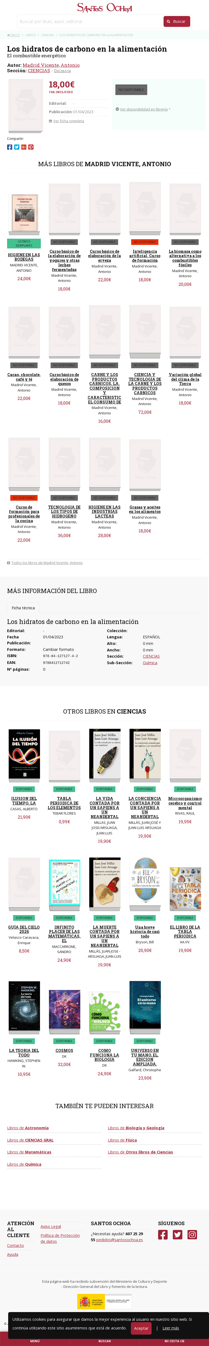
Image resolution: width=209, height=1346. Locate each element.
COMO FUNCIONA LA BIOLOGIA (104, 1055)
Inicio (13, 35)
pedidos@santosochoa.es (119, 1239)
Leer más (170, 1328)
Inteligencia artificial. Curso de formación (144, 256)
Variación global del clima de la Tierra (185, 379)
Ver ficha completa (66, 120)
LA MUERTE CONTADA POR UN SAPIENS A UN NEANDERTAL (104, 936)
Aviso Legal (51, 1226)
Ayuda (12, 1254)
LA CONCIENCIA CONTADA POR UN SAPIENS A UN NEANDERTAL (144, 807)
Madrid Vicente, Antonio (51, 65)
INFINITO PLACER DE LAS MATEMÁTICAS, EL (64, 934)
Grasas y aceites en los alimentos (145, 509)
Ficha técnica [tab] (23, 607)
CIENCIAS (39, 70)
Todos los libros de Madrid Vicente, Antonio (45, 562)
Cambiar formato (58, 649)
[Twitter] (177, 1234)
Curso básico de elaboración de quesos (64, 379)
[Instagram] (192, 1234)
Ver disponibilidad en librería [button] (142, 109)
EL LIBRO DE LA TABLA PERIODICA (185, 932)
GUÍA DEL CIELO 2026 (24, 929)
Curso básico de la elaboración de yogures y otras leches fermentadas (64, 260)
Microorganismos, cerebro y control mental (186, 803)
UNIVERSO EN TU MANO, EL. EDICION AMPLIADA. (145, 1057)
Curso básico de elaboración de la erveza (104, 256)
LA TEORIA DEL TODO (24, 1053)
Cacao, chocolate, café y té (24, 377)
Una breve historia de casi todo (145, 932)
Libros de (28, 1127)
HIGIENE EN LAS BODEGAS (24, 257)
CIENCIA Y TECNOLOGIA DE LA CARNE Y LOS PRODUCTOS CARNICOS (145, 383)
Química (62, 70)
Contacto (15, 1245)
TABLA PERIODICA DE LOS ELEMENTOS (64, 803)
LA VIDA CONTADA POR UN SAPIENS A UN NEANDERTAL (104, 807)
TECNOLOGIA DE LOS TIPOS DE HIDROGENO (64, 512)
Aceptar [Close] (141, 1328)
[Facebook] (163, 1234)
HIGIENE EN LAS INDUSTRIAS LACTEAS (104, 512)
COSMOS (64, 1050)
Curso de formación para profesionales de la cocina (24, 514)
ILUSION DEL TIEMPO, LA (24, 801)
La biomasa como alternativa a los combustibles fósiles (185, 258)
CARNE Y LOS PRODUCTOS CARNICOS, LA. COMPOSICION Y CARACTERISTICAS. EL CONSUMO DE (108, 388)
